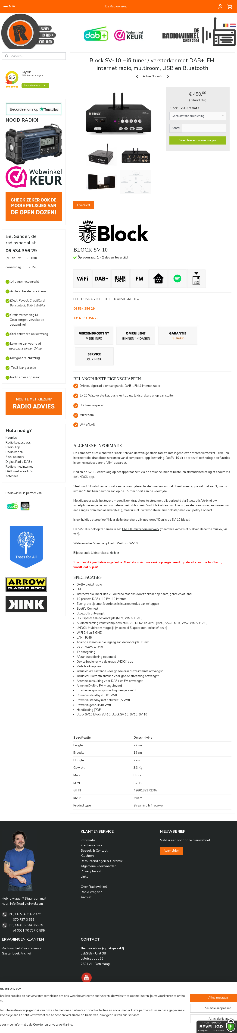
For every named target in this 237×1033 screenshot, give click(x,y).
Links (84, 876)
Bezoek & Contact (94, 850)
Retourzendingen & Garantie (102, 861)
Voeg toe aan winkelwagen (197, 140)
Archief (86, 897)
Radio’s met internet (19, 467)
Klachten (87, 855)
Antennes (12, 476)
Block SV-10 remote (184, 108)
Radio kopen (14, 452)
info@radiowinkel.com (26, 903)
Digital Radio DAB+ (19, 462)
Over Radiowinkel (94, 887)
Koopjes (11, 438)
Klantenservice (92, 845)
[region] (88, 1011)
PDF (98, 710)
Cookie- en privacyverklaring (67, 1025)
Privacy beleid (91, 871)
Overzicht (83, 205)
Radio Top (13, 447)
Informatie (88, 840)
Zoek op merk (15, 457)
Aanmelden (171, 851)
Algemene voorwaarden (98, 866)
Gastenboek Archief (16, 953)
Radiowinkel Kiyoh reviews (21, 948)
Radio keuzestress (18, 443)
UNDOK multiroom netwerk (140, 529)
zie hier (114, 553)
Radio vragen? (91, 892)
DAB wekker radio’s (19, 471)
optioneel (109, 657)
